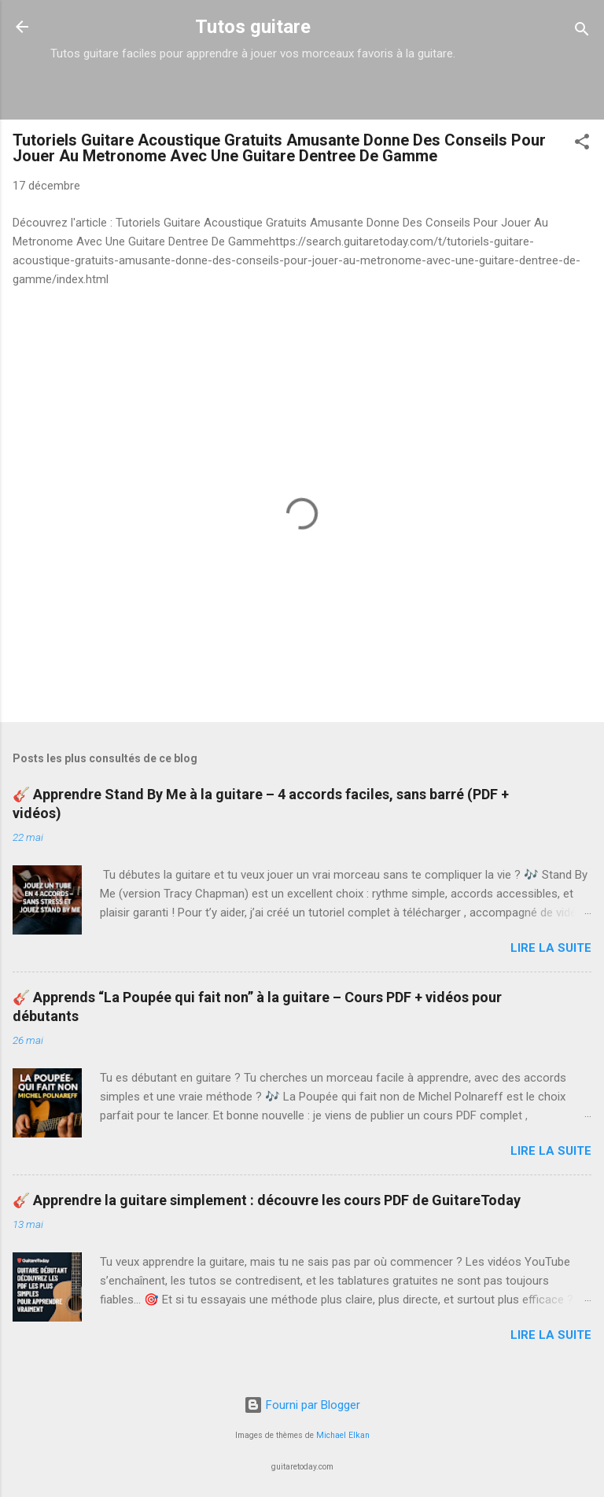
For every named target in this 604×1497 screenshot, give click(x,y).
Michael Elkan (343, 1435)
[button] (582, 144)
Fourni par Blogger (302, 1405)
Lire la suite (550, 948)
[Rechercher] (582, 32)
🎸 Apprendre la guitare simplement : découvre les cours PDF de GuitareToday (267, 1200)
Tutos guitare (253, 27)
